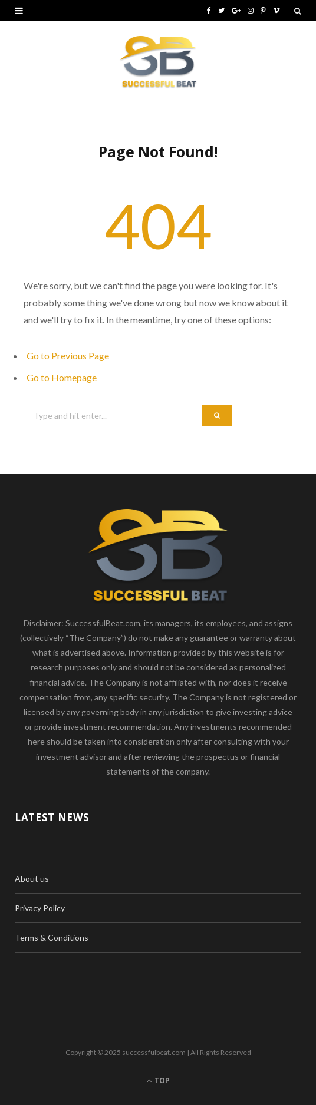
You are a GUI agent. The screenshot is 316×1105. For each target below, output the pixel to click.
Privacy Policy (40, 908)
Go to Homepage (62, 377)
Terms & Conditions (51, 937)
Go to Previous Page (68, 355)
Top (158, 1081)
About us (32, 879)
